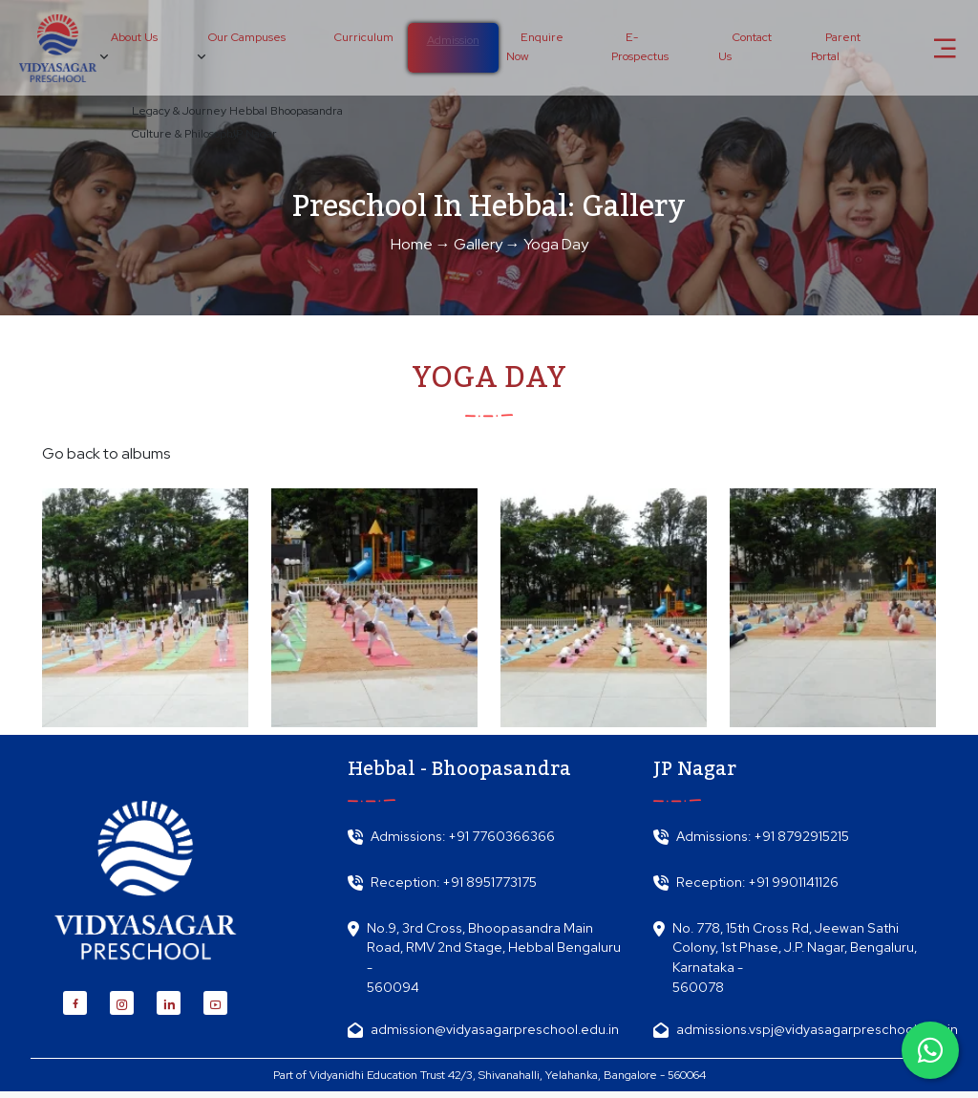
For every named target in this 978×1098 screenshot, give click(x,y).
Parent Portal (835, 48)
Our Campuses (243, 47)
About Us (132, 47)
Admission (448, 41)
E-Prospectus (637, 48)
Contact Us (743, 48)
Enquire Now (530, 48)
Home (412, 244)
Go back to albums (106, 453)
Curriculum (359, 38)
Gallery (478, 244)
